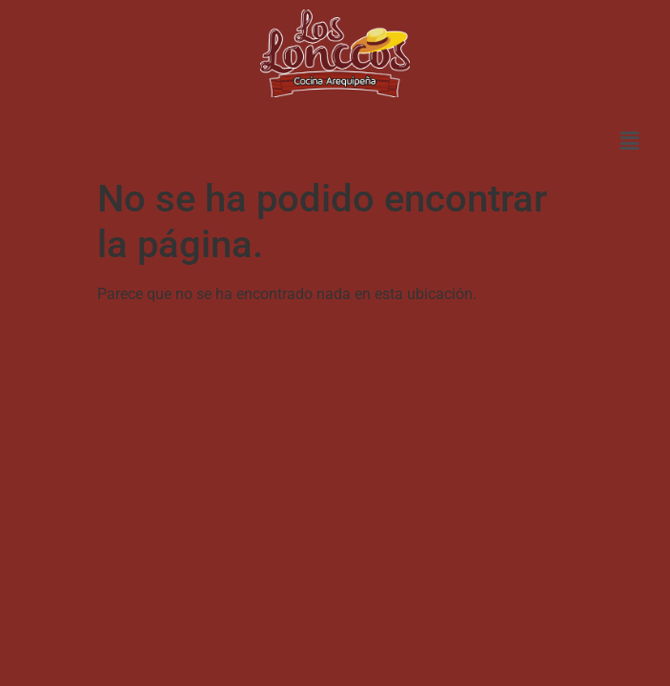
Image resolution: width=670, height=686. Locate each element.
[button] (629, 141)
